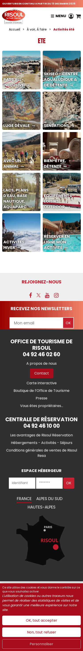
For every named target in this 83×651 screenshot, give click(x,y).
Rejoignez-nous (42, 282)
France (24, 498)
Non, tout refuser (41, 632)
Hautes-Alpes (42, 507)
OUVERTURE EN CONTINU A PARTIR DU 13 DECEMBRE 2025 (38, 3)
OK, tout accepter (41, 620)
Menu (61, 15)
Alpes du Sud (49, 498)
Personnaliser (41, 644)
